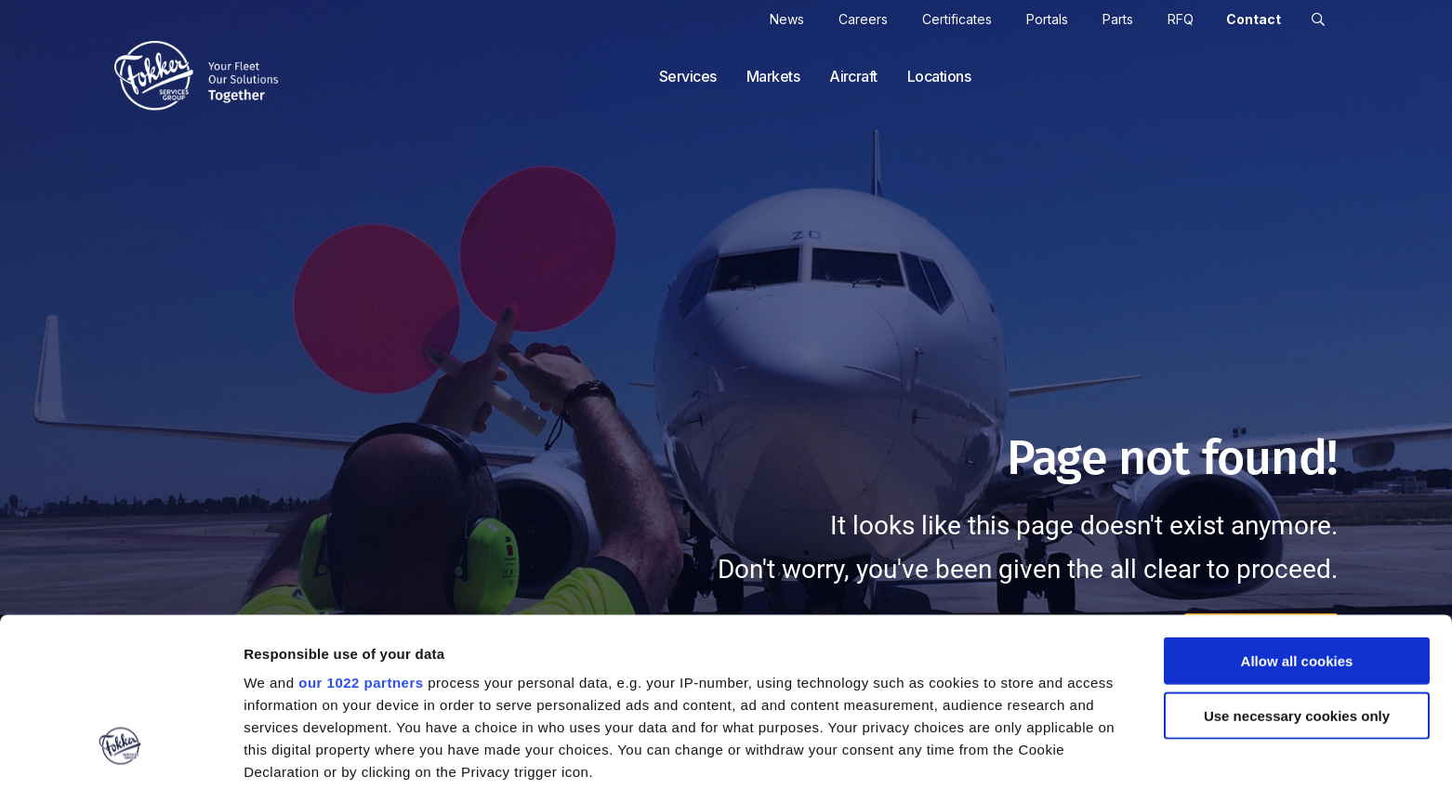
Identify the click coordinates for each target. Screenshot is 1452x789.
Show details (975, 753)
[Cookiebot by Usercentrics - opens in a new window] (120, 754)
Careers (863, 19)
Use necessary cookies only (1297, 572)
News (787, 19)
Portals (1047, 19)
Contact (1253, 19)
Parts (1117, 19)
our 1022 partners (360, 539)
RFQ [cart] (1181, 19)
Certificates (957, 19)
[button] (1318, 19)
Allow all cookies (1297, 518)
